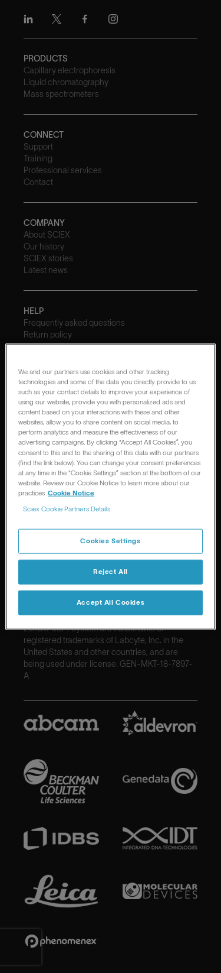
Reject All (110, 571)
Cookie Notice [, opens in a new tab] (71, 492)
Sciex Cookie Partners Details (66, 508)
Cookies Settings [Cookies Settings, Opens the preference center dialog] (110, 540)
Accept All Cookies (110, 601)
